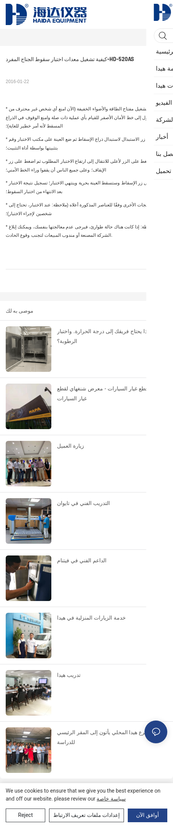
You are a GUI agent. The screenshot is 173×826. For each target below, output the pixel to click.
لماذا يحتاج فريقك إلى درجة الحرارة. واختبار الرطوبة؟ (105, 336)
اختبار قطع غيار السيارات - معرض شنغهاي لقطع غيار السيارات (109, 393)
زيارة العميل (70, 446)
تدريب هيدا (69, 675)
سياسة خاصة (111, 799)
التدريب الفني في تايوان (83, 503)
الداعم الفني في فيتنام (81, 560)
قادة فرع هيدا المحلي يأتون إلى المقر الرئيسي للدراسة (107, 737)
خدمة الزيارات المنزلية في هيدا (91, 618)
